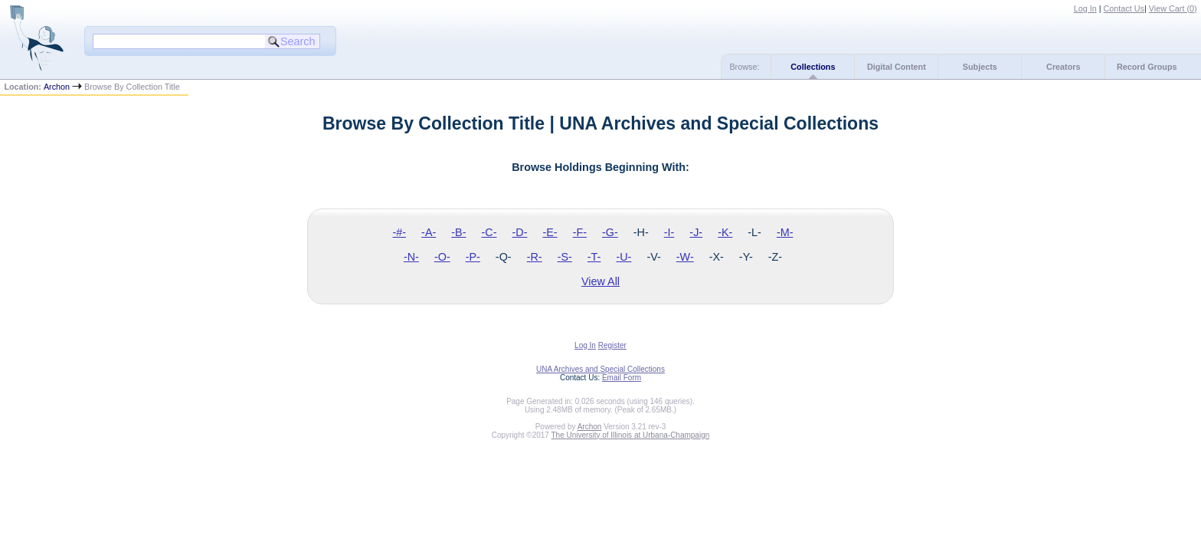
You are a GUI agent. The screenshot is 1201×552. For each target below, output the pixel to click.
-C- (488, 232)
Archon (57, 86)
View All (600, 281)
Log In (1085, 8)
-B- (458, 232)
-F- (580, 232)
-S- (565, 257)
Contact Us (1124, 8)
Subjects (980, 66)
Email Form (621, 377)
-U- (623, 257)
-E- (549, 232)
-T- (594, 257)
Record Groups (1147, 66)
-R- (534, 257)
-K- (725, 232)
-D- (519, 232)
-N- (411, 257)
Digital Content (896, 66)
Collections (812, 66)
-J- (695, 232)
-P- (473, 257)
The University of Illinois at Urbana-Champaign (630, 435)
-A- (428, 232)
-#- (400, 232)
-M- (785, 232)
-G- (610, 232)
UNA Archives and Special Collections (600, 369)
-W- (685, 257)
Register (612, 345)
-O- (442, 257)
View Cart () (1173, 8)
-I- (669, 232)
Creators (1063, 66)
